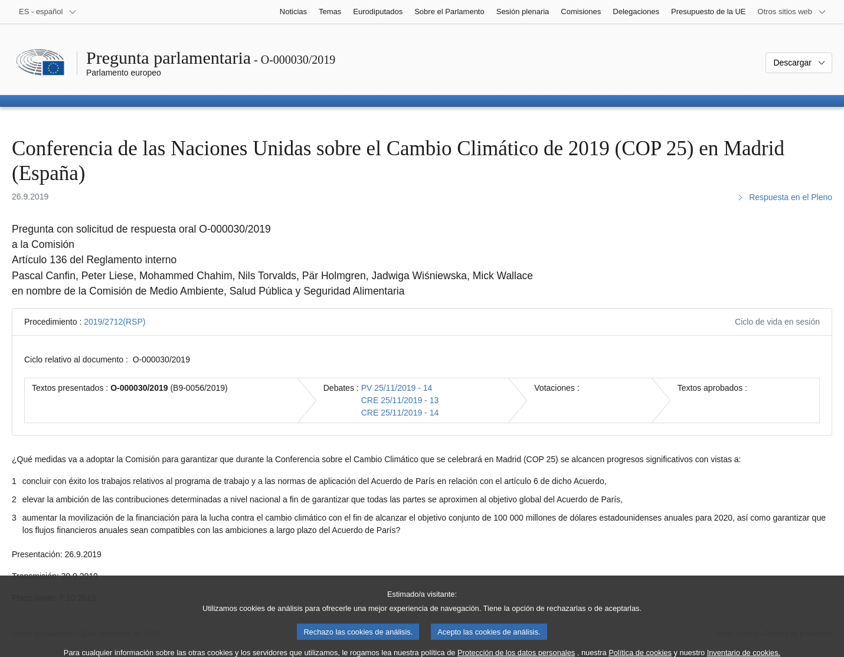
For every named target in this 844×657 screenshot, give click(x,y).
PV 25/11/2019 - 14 (397, 388)
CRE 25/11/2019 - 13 (400, 400)
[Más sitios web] (792, 12)
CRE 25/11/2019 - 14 (400, 412)
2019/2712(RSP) (114, 321)
